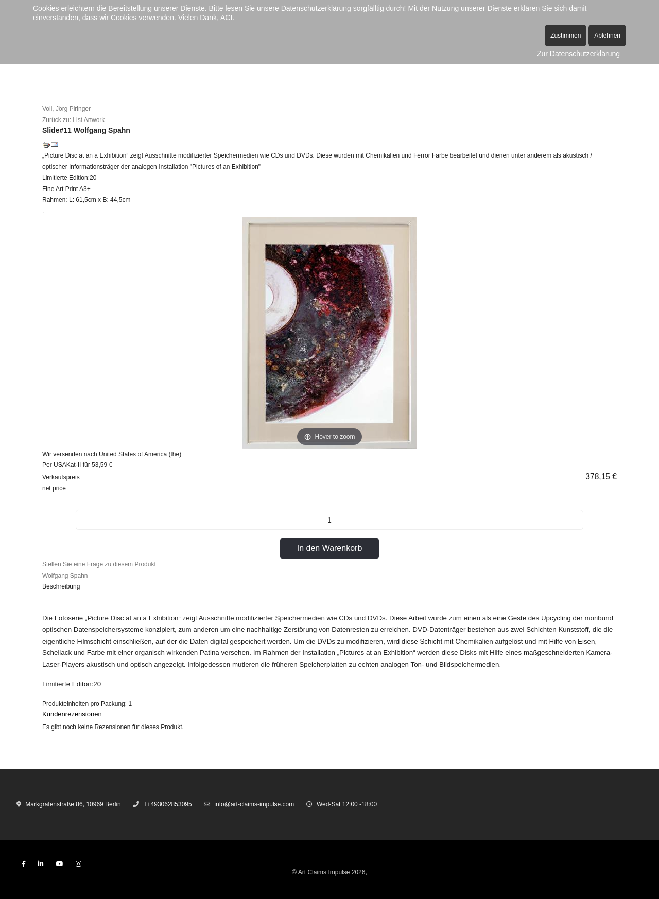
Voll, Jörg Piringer (66, 108)
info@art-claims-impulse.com (254, 804)
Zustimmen (565, 35)
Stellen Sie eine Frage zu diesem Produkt (99, 564)
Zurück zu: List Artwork (73, 120)
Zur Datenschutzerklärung (578, 53)
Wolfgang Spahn (65, 575)
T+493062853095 (167, 804)
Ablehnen (607, 35)
